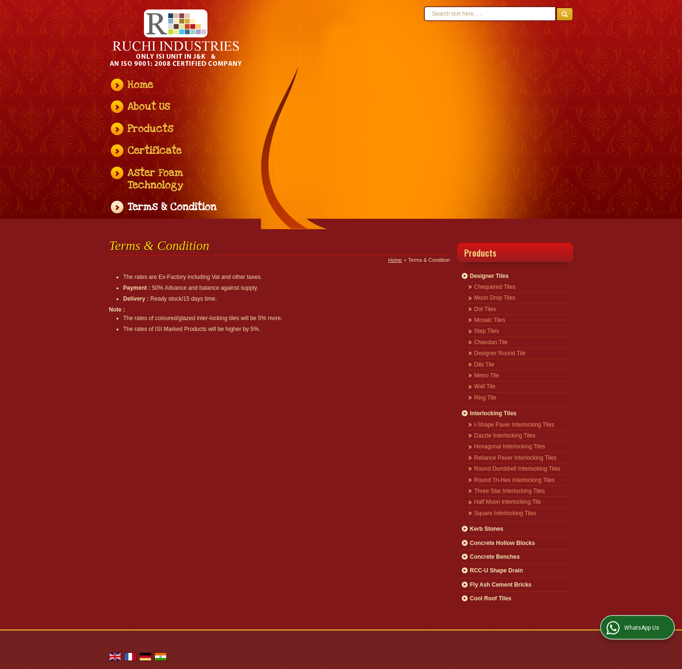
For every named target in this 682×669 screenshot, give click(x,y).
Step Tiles (486, 331)
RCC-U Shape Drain (496, 570)
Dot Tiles (485, 309)
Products (150, 129)
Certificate (154, 150)
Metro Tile (486, 375)
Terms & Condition (171, 207)
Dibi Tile (484, 364)
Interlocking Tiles (493, 413)
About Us (148, 106)
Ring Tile (485, 397)
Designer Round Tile (500, 353)
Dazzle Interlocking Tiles (504, 435)
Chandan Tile (491, 342)
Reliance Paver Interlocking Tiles (515, 458)
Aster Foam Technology (155, 179)
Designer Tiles (489, 276)
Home (140, 85)
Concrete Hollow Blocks (502, 543)
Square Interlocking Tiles (505, 513)
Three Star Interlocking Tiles (509, 491)
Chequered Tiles (494, 287)
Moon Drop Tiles (494, 297)
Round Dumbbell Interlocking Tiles (517, 468)
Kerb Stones (486, 529)
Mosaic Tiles (489, 320)
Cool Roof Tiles (491, 598)
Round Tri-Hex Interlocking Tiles (514, 480)
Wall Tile (484, 386)
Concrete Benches (495, 556)
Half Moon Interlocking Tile (507, 502)
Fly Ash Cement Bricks (500, 584)
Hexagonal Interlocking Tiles (509, 446)
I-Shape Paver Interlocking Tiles (514, 424)
